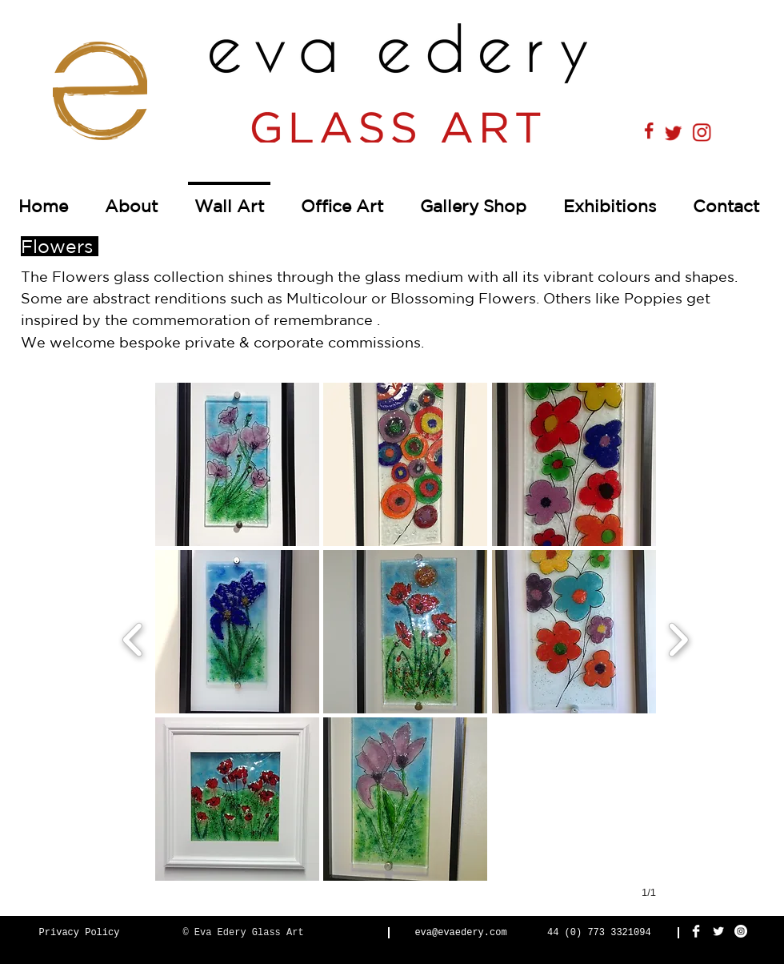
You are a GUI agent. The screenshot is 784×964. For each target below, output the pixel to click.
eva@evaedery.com (460, 932)
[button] (237, 464)
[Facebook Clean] (696, 931)
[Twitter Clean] (718, 931)
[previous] (133, 638)
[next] (678, 638)
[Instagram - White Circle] (740, 931)
